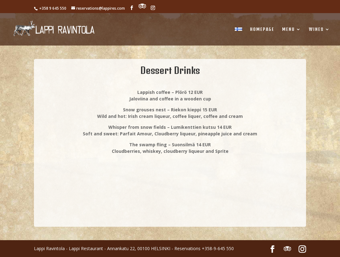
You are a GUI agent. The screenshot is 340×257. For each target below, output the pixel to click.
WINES (316, 29)
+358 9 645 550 (52, 8)
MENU (288, 29)
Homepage (262, 29)
